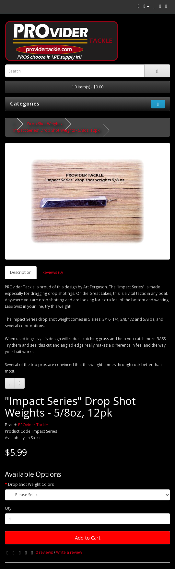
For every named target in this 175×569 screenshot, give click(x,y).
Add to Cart (87, 537)
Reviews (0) (52, 272)
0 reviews (44, 552)
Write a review (69, 552)
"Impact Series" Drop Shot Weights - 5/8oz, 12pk (55, 130)
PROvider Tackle (33, 425)
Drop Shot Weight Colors (31, 484)
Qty (8, 508)
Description (20, 272)
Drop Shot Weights (44, 124)
